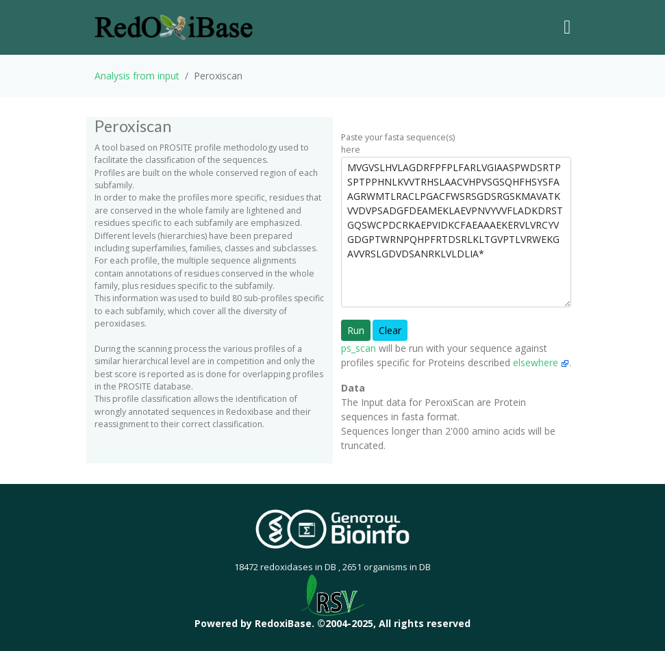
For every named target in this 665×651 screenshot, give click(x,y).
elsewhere (541, 362)
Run (355, 330)
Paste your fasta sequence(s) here (398, 143)
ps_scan (358, 348)
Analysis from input (137, 75)
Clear (390, 330)
